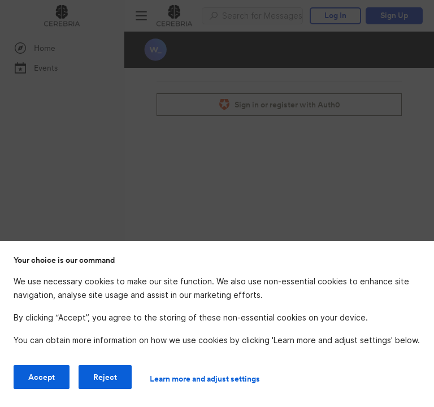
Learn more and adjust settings (205, 378)
